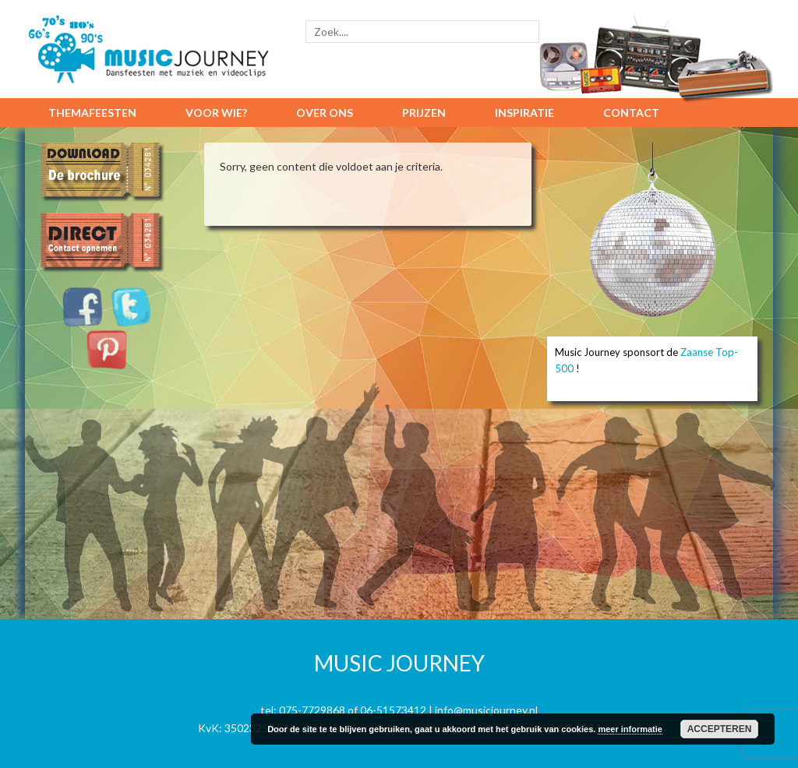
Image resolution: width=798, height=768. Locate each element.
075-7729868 (312, 710)
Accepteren (719, 729)
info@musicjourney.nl (486, 710)
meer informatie (630, 729)
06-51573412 (393, 710)
